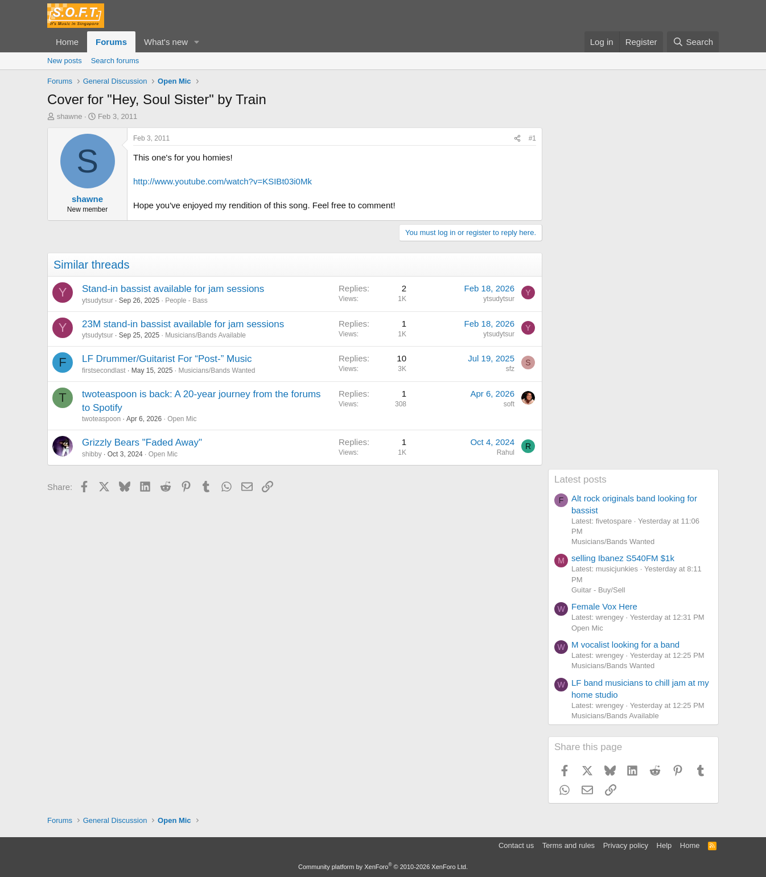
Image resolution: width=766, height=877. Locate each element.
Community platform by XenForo (383, 866)
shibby (92, 454)
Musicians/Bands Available (205, 335)
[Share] (517, 138)
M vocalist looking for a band (625, 644)
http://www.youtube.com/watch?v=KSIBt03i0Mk (222, 181)
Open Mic (181, 419)
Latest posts (580, 479)
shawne (70, 116)
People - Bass (186, 300)
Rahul (505, 452)
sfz (510, 369)
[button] (197, 41)
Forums (111, 42)
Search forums (115, 60)
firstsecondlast (104, 370)
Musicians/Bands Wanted (216, 370)
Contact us (516, 845)
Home (67, 42)
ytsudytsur (97, 300)
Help (664, 845)
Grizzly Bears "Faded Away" (142, 442)
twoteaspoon (101, 419)
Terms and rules (568, 845)
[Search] (693, 41)
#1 (532, 138)
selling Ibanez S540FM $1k (622, 558)
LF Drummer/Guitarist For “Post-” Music (167, 358)
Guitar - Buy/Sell (598, 590)
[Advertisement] (633, 298)
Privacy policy (625, 845)
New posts (64, 60)
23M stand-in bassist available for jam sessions (183, 324)
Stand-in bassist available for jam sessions (173, 288)
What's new (166, 42)
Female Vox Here (604, 606)
